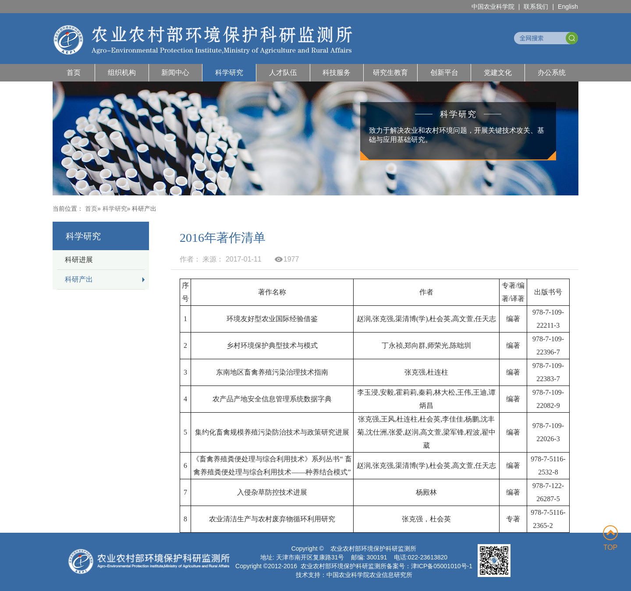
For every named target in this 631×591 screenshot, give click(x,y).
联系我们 (536, 6)
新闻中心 (175, 72)
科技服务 (337, 72)
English (568, 6)
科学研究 (229, 72)
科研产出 (79, 279)
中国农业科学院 (492, 6)
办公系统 (552, 72)
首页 (74, 72)
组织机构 (122, 72)
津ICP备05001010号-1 (441, 566)
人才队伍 (283, 72)
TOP (610, 538)
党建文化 (498, 72)
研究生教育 (390, 72)
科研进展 (79, 259)
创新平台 (444, 72)
